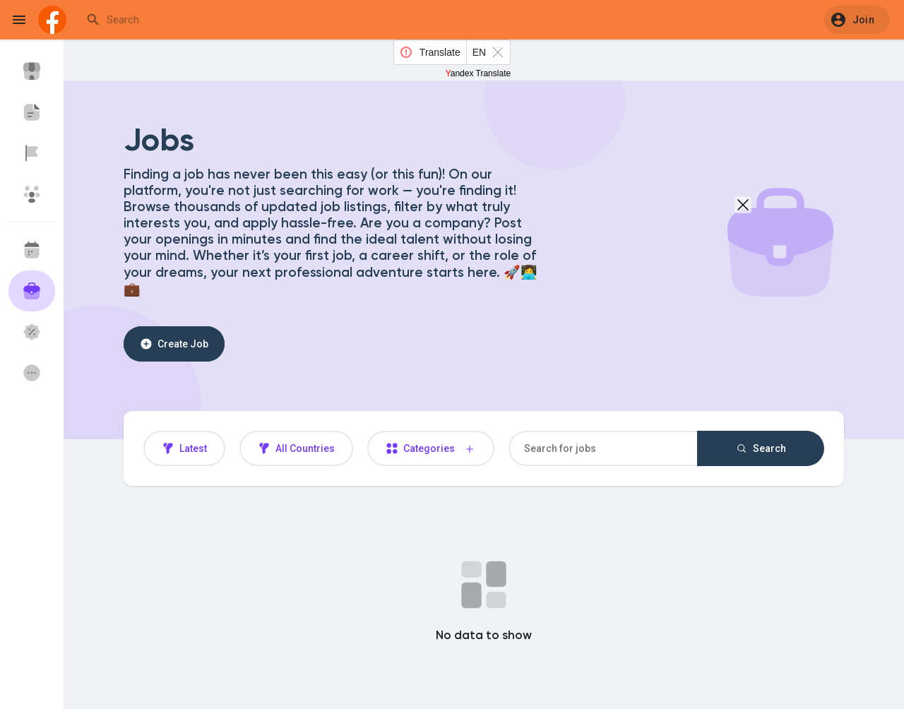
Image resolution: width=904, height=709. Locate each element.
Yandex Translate (478, 73)
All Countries (296, 448)
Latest (184, 448)
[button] (857, 20)
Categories (431, 448)
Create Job (174, 344)
